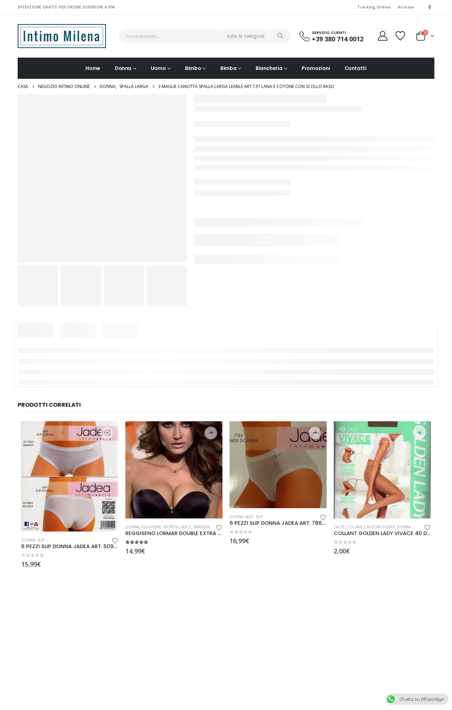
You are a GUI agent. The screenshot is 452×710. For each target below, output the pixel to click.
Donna (123, 68)
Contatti (356, 68)
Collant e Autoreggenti (371, 526)
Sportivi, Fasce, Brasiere (186, 526)
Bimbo (193, 68)
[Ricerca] (281, 36)
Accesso (406, 7)
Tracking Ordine (374, 7)
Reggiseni (151, 526)
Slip (40, 540)
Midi (249, 516)
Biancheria (269, 68)
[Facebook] (429, 7)
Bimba (228, 68)
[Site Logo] (62, 36)
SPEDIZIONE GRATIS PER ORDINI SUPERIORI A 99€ (66, 7)
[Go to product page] (69, 476)
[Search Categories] (247, 36)
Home (92, 68)
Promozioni (316, 68)
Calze (339, 526)
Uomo (158, 68)
